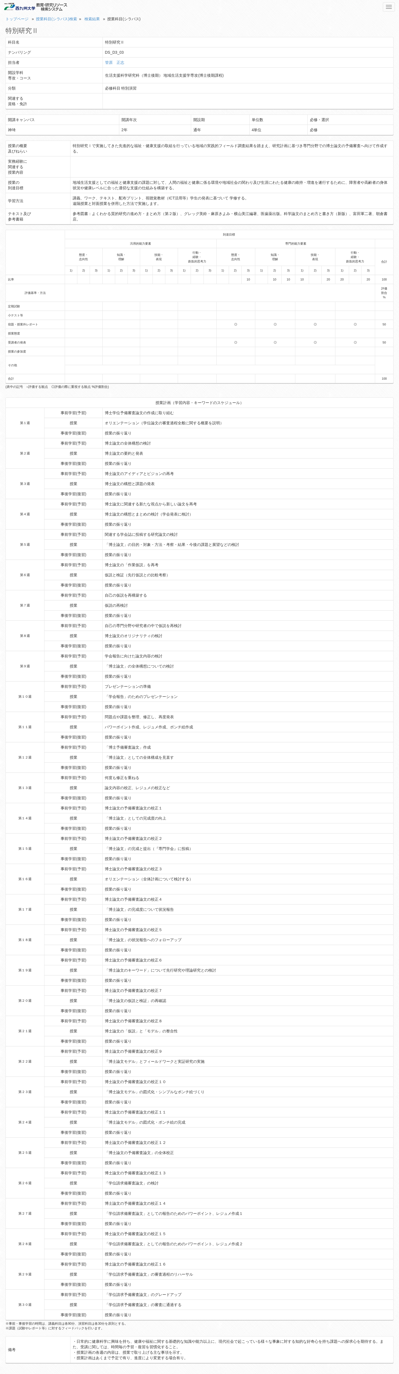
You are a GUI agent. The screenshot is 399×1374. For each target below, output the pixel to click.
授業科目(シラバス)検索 (56, 19)
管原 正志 (114, 62)
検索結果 (92, 19)
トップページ (17, 19)
